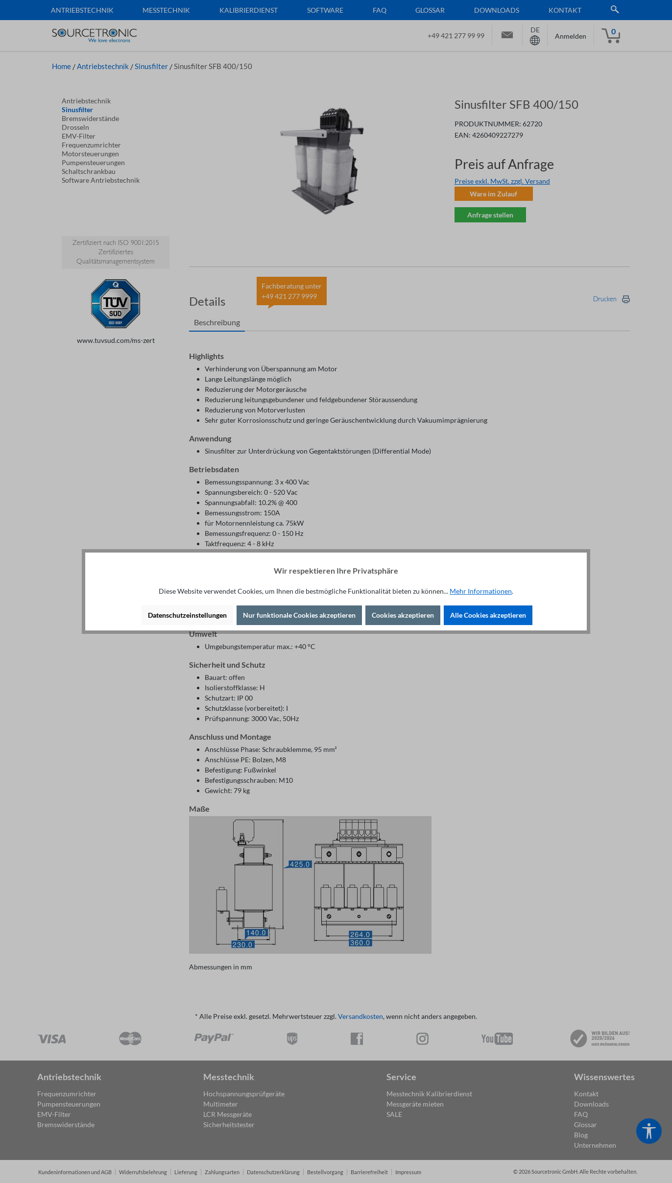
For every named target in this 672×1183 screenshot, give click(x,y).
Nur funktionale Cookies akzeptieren (299, 615)
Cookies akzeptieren (403, 615)
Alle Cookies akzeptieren (488, 615)
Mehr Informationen (481, 591)
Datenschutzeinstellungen (187, 615)
